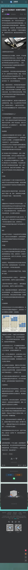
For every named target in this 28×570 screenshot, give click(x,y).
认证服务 (15, 514)
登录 (10, 474)
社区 (6, 5)
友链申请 (4, 512)
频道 (8, 5)
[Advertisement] (14, 547)
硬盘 (10, 454)
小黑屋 (19, 512)
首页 (2, 5)
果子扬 (3, 14)
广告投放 (20, 514)
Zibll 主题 (18, 517)
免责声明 (9, 512)
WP (12, 518)
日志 (11, 5)
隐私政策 (15, 512)
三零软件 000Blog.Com (17, 516)
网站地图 (9, 514)
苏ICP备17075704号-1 (10, 517)
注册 (18, 474)
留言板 (24, 512)
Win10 (5, 454)
